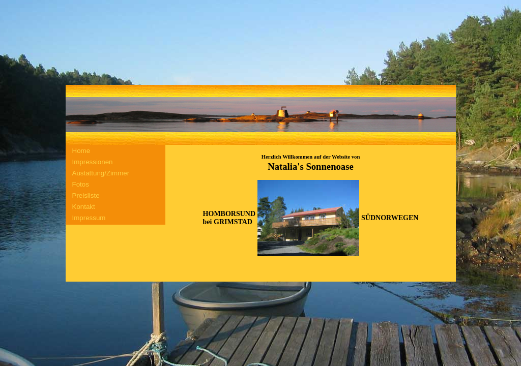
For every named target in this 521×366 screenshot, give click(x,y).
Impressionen (92, 162)
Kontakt (83, 206)
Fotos (80, 184)
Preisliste (86, 195)
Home (81, 151)
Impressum (89, 218)
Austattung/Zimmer (101, 173)
